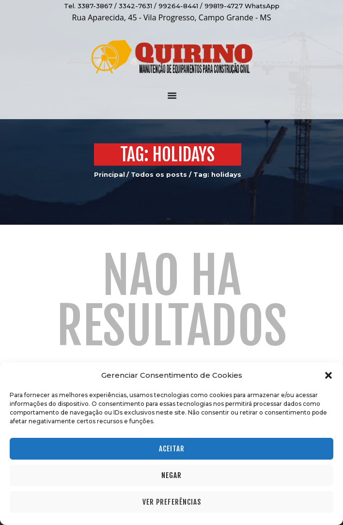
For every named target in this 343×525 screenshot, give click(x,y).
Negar (171, 475)
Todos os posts (159, 174)
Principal (109, 174)
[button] (328, 375)
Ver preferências (171, 502)
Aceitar (172, 448)
